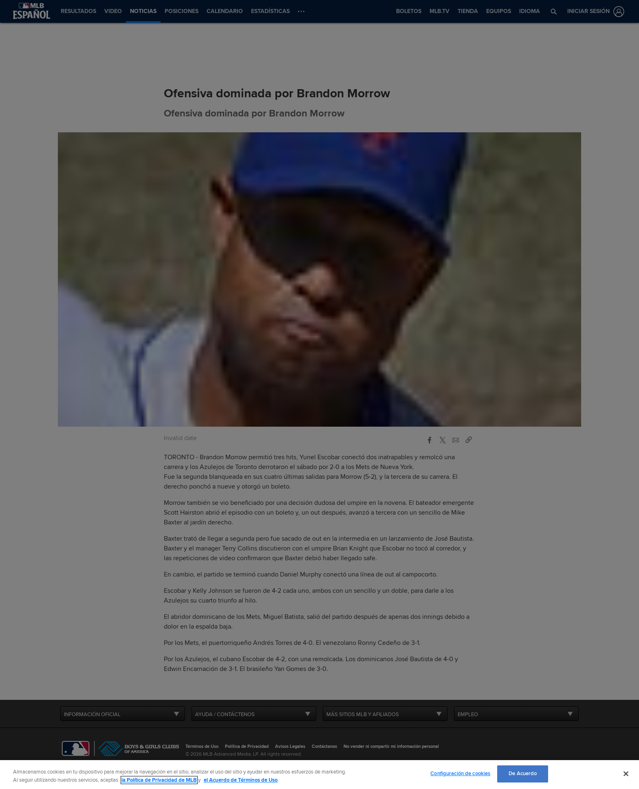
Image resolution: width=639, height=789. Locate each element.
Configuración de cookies (460, 773)
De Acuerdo (523, 773)
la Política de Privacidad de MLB (159, 780)
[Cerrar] (626, 773)
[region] (319, 774)
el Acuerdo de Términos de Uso (241, 780)
